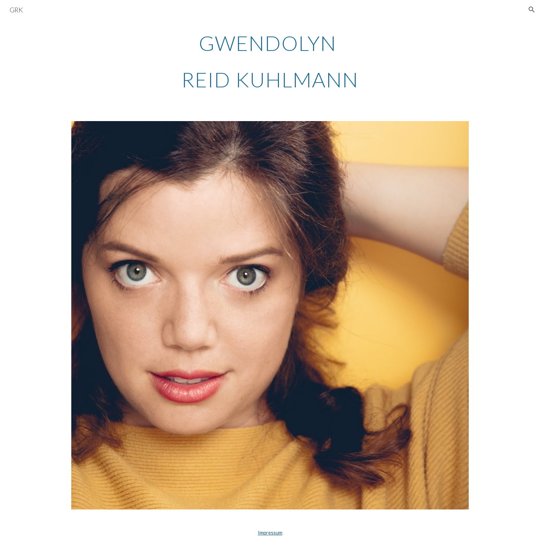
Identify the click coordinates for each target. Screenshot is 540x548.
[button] (531, 9)
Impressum (270, 533)
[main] (270, 61)
